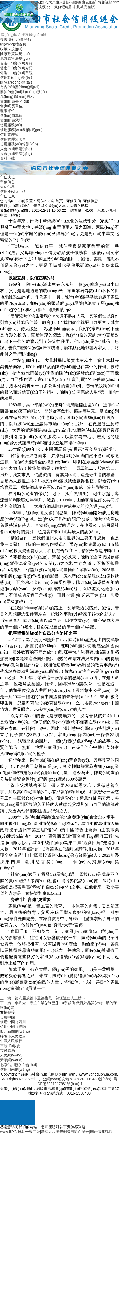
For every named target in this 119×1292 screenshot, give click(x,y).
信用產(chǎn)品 (12, 191)
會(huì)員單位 (11, 115)
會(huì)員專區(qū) (14, 101)
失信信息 (7, 186)
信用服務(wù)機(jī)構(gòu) (21, 130)
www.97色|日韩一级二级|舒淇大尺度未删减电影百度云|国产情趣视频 (56, 1131)
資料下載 (7, 158)
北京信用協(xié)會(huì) (18, 1065)
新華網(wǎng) (11, 1060)
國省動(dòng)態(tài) (16, 82)
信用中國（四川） (15, 1022)
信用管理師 (9, 134)
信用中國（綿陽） (15, 1027)
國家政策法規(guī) (15, 54)
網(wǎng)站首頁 (13, 44)
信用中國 (7, 1017)
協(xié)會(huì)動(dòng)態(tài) (23, 92)
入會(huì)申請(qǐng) (16, 149)
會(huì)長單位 (11, 106)
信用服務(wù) (11, 125)
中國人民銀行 (11, 1041)
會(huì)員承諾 (11, 120)
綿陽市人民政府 (13, 1036)
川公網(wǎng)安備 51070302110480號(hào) (75, 1079)
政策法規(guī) (11, 49)
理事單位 (7, 111)
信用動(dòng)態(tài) (16, 77)
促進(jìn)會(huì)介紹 (16, 63)
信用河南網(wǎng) (15, 1069)
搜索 (3, 39)
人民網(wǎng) (11, 1055)
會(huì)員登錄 (19, 39)
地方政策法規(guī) (15, 58)
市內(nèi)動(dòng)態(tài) (19, 87)
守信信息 (7, 182)
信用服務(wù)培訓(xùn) (19, 144)
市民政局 (7, 1050)
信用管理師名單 (13, 139)
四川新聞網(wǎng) (15, 1031)
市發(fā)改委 (10, 1046)
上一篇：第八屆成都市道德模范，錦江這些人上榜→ (42, 998)
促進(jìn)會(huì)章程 (16, 73)
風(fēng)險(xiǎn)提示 (17, 96)
